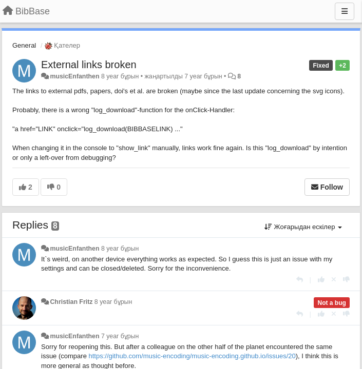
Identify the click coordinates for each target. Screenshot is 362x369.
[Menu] (344, 11)
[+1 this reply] (321, 279)
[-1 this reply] (346, 279)
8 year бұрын (120, 248)
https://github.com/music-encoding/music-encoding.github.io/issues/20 (191, 356)
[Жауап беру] (299, 279)
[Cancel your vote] (333, 279)
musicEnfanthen (74, 76)
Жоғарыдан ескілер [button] (303, 227)
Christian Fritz (71, 301)
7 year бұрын (120, 336)
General (24, 45)
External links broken (89, 64)
